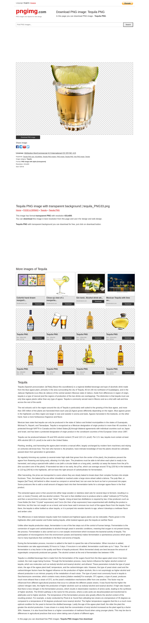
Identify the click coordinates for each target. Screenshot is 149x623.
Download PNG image (28, 137)
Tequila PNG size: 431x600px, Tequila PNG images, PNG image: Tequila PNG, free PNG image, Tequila (56, 157)
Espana (33, 3)
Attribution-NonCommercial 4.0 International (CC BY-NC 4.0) (50, 153)
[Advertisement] (74, 45)
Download (38, 304)
